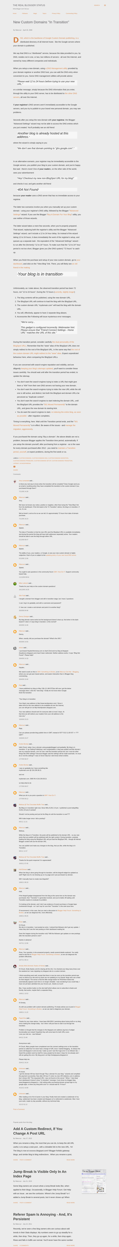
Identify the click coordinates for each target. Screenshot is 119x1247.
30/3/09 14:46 (23, 625)
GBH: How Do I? (59, 572)
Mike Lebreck (23, 583)
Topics (44, 13)
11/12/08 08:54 (24, 577)
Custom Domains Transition (62, 461)
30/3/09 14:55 (23, 642)
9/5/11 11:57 (23, 851)
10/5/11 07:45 (23, 863)
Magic (35, 13)
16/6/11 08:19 (23, 882)
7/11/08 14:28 (23, 491)
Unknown (22, 1068)
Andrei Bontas (24, 744)
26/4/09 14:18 (23, 658)
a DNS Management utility (56, 68)
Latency (16, 463)
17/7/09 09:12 (23, 799)
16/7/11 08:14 (23, 960)
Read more (71, 1160)
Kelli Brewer (23, 869)
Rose (20, 922)
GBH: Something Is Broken (46, 672)
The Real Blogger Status (29, 5)
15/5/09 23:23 (23, 719)
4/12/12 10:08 (23, 1088)
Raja (20, 685)
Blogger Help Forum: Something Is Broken (46, 954)
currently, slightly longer (64, 292)
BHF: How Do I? (50, 795)
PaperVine (22, 1018)
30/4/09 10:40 (23, 679)
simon (21, 647)
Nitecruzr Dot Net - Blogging (69, 672)
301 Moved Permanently (54, 404)
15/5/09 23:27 (23, 738)
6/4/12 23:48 (23, 1037)
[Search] (97, 5)
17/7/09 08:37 (23, 759)
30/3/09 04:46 (23, 610)
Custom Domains (25, 458)
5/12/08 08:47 (23, 539)
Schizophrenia (25, 463)
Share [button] (15, 470)
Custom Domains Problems (23, 461)
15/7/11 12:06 (23, 943)
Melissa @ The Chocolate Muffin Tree (31, 804)
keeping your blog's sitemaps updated (37, 368)
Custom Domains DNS (39, 458)
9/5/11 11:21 (23, 822)
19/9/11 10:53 (23, 993)
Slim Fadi (22, 595)
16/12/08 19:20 (24, 589)
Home (14, 13)
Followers (25, 13)
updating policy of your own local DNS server (61, 555)
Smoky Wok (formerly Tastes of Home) (32, 966)
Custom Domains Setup (42, 461)
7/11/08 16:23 (23, 519)
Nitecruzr (22, 497)
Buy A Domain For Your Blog (59, 214)
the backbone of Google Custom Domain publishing (52, 38)
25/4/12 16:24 (23, 1062)
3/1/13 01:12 (23, 1104)
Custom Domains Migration (58, 458)
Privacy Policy (56, 13)
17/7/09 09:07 (23, 786)
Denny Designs (24, 616)
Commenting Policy (71, 13)
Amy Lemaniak (24, 480)
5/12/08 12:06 (23, 558)
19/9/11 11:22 (23, 1012)
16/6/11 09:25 (23, 916)
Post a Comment (19, 1109)
